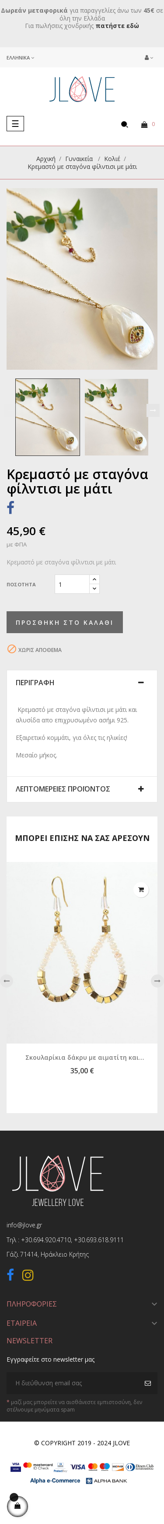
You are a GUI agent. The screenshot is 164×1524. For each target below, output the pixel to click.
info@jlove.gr (24, 1225)
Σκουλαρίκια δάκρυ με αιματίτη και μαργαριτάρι (82, 1058)
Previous (10, 410)
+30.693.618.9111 (99, 1240)
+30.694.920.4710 (46, 1240)
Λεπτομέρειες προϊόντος (63, 789)
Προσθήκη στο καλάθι (65, 622)
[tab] (82, 683)
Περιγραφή (35, 683)
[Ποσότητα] (72, 584)
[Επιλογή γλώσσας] (20, 57)
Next (153, 410)
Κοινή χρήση (10, 509)
